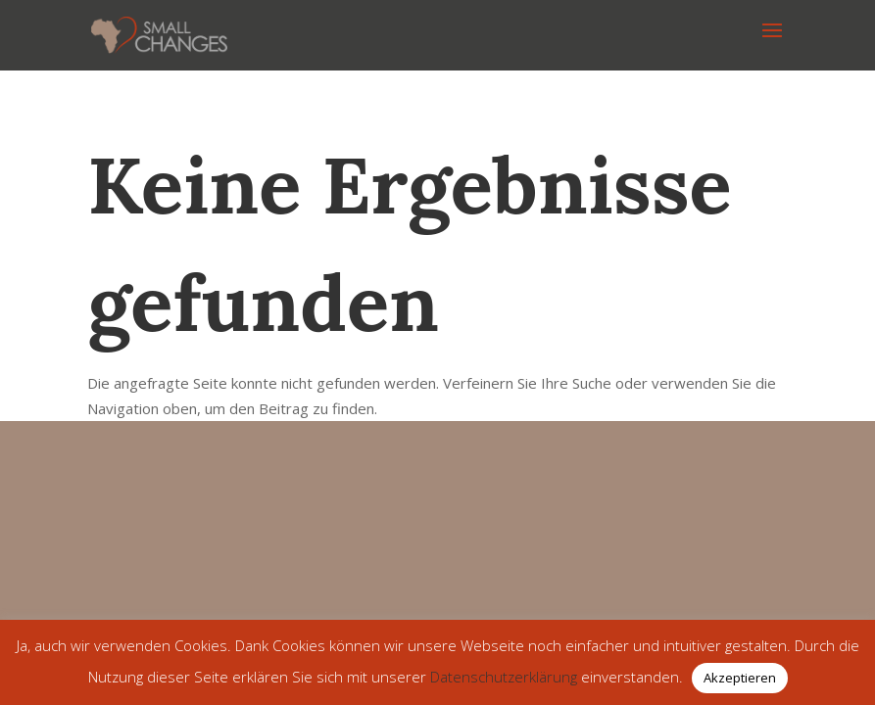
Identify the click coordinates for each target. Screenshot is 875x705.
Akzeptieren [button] (740, 677)
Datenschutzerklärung (503, 676)
